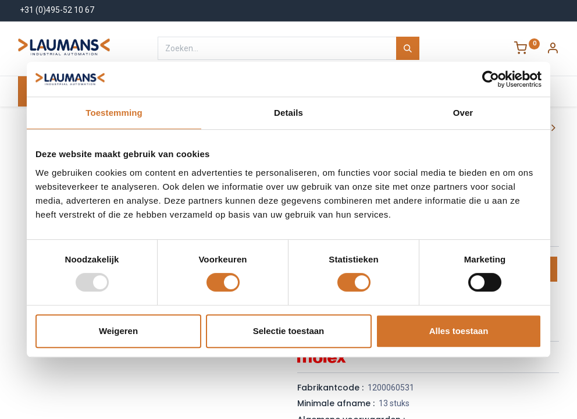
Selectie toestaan (289, 331)
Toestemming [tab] (114, 113)
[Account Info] (552, 49)
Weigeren (118, 331)
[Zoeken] (407, 48)
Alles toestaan (459, 331)
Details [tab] (288, 113)
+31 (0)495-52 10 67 (57, 10)
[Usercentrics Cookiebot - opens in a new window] (491, 79)
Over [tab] (463, 113)
